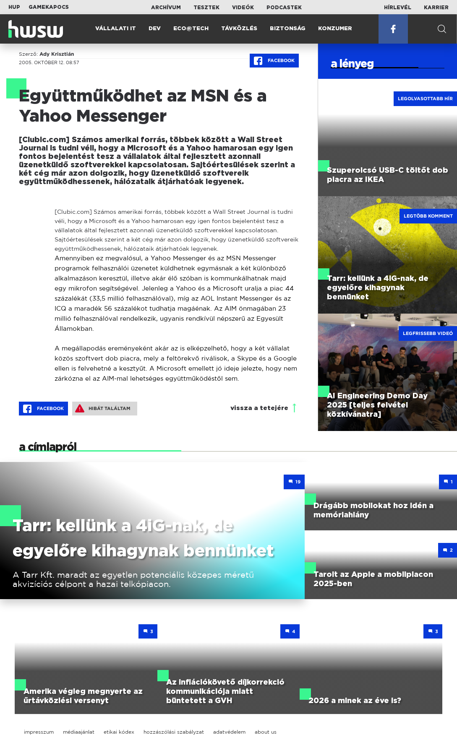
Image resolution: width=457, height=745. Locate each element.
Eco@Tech (191, 28)
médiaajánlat (78, 732)
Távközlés (239, 28)
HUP (14, 7)
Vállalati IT (115, 28)
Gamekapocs (49, 7)
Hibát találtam (103, 408)
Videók (243, 7)
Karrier (436, 7)
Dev (155, 28)
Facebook (274, 61)
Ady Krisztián (56, 54)
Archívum (166, 7)
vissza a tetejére (259, 408)
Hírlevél (397, 7)
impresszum (39, 732)
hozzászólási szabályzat (174, 732)
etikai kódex (119, 732)
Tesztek (206, 7)
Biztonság (288, 28)
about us (266, 732)
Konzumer (335, 28)
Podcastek (284, 7)
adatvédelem (229, 732)
